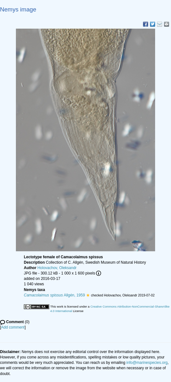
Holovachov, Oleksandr (57, 268)
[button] (88, 295)
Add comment (12, 327)
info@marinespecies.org (147, 362)
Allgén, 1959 (54, 295)
